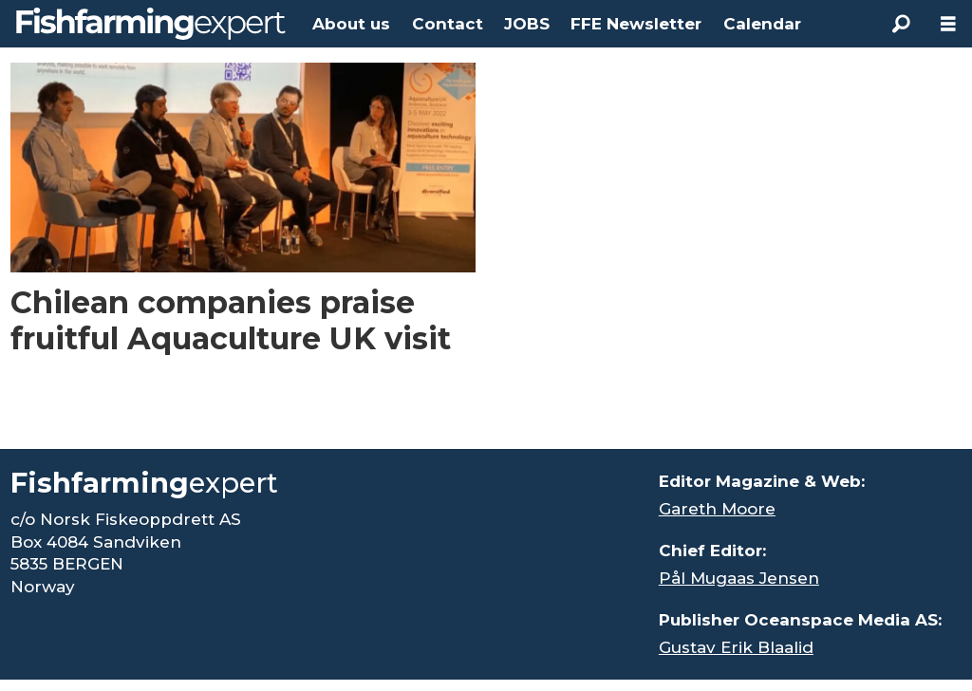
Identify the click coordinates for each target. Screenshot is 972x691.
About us (351, 23)
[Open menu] (948, 24)
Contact (447, 23)
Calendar (762, 23)
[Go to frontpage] (151, 24)
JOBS (527, 23)
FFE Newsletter (635, 23)
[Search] (901, 23)
